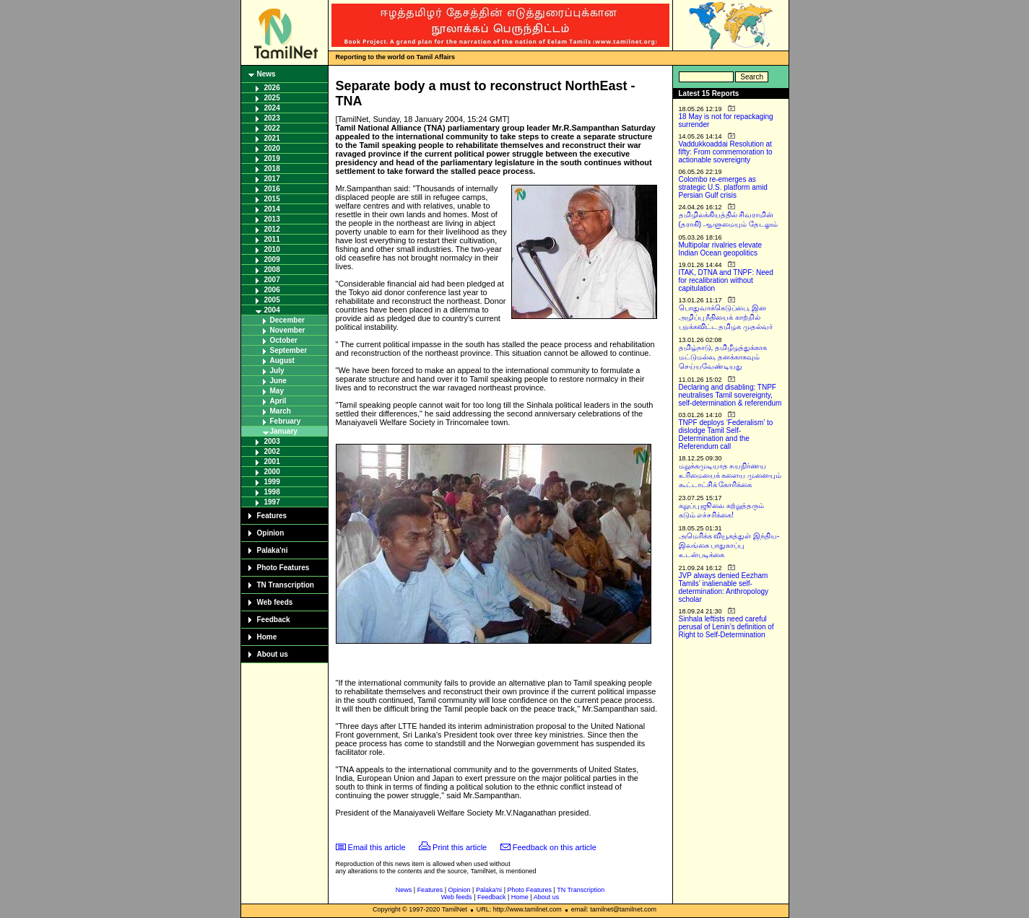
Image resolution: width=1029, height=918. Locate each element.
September (289, 350)
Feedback (273, 620)
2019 (272, 158)
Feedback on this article (554, 847)
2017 (272, 179)
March (280, 411)
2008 (272, 270)
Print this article (460, 847)
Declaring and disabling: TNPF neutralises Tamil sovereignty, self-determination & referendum (730, 395)
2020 (272, 148)
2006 (272, 290)
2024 (272, 108)
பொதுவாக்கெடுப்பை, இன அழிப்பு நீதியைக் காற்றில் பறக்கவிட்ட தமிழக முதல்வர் (726, 317)
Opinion (271, 533)
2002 (272, 451)
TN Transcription (285, 585)
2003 (272, 441)
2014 (272, 209)
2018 (272, 168)
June (278, 381)
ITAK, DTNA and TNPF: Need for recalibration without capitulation (726, 280)
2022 (272, 128)
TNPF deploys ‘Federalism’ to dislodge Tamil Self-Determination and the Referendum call (726, 434)
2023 (272, 118)
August (282, 360)
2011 (272, 239)
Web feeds (275, 602)
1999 (272, 482)
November (287, 330)
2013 (272, 219)
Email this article (377, 847)
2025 (272, 98)
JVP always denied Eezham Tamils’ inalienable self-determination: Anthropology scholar (724, 587)
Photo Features (283, 568)
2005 (272, 300)
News (266, 74)
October (284, 340)
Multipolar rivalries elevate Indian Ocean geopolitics (721, 249)
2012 (272, 229)
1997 (272, 502)
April (278, 401)
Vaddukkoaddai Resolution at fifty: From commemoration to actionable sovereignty (726, 152)
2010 (272, 249)
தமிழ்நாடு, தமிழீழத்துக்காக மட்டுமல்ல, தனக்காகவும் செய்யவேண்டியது (723, 357)
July (277, 371)
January (284, 431)
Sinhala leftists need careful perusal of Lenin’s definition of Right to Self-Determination (726, 627)
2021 (272, 138)
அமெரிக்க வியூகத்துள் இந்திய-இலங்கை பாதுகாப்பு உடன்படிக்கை (729, 545)
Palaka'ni (272, 550)
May (277, 391)
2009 (272, 259)
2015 (272, 199)
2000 (272, 472)
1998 (272, 492)
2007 (272, 280)
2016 (272, 189)
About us (272, 654)
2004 (272, 310)
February (285, 421)
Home (267, 637)
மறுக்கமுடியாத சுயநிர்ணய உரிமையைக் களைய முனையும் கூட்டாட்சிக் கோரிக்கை (730, 475)
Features (272, 516)
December (287, 320)
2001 (272, 461)
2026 (272, 88)
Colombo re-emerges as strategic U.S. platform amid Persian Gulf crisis (723, 187)
